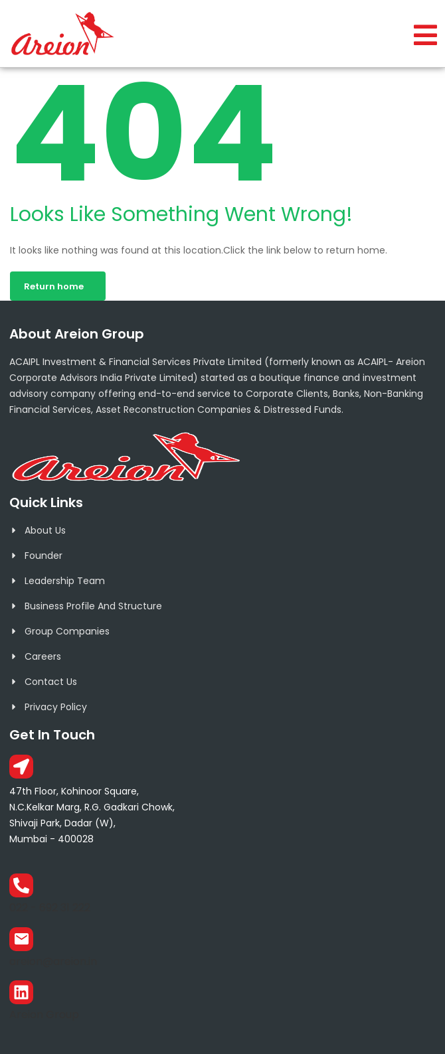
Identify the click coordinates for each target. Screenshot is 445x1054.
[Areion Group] (21, 992)
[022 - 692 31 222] (21, 885)
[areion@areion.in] (21, 939)
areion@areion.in (53, 961)
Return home (54, 286)
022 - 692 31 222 (49, 907)
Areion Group (44, 1014)
